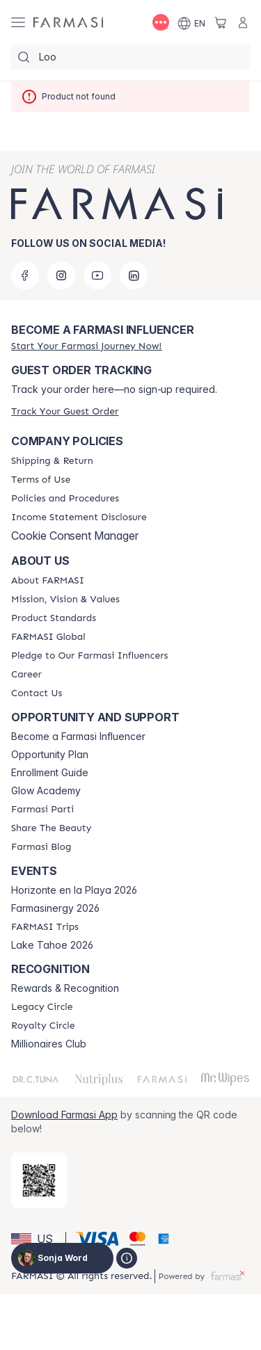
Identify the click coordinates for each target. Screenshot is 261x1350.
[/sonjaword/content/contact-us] (36, 693)
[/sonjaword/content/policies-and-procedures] (65, 498)
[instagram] (61, 275)
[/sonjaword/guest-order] (64, 411)
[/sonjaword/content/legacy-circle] (42, 1007)
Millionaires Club (48, 1044)
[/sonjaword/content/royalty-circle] (43, 1025)
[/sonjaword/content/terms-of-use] (40, 479)
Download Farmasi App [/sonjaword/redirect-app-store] (64, 1114)
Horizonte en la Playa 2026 (74, 890)
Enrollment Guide (49, 772)
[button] (36, 1238)
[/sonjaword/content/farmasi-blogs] (41, 847)
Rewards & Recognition (65, 988)
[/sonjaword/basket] (221, 22)
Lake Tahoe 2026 (52, 945)
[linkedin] (134, 275)
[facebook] (25, 275)
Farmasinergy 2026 (55, 908)
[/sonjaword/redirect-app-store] (39, 1180)
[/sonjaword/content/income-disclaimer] (79, 517)
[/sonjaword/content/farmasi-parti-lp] (42, 809)
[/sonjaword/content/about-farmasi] (47, 580)
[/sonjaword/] (68, 22)
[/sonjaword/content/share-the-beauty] (51, 828)
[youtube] (97, 275)
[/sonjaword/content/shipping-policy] (52, 461)
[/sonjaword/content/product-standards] (53, 618)
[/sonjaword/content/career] (26, 674)
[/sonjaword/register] (86, 346)
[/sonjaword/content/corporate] (48, 637)
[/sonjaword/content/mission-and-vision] (65, 599)
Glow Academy (46, 790)
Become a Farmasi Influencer (78, 736)
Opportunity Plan (49, 754)
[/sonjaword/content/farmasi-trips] (45, 927)
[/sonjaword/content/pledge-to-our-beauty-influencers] (89, 655)
